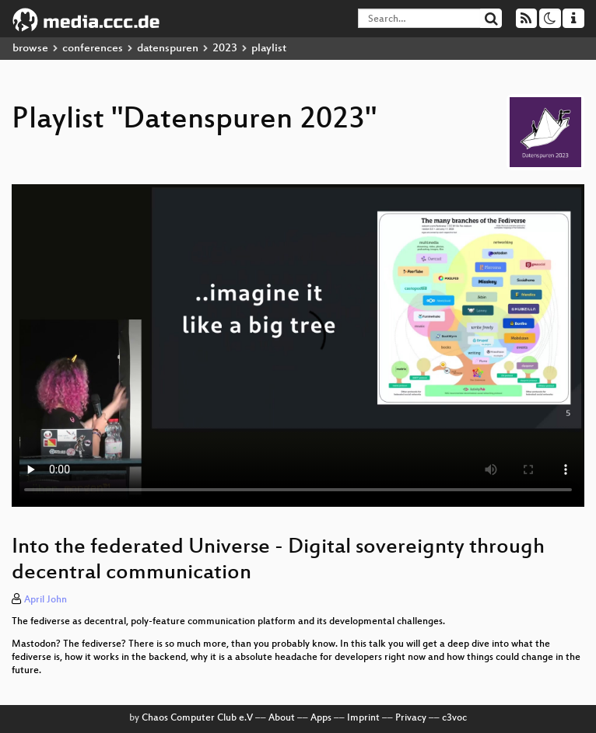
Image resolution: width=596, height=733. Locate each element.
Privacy (410, 718)
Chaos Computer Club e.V (197, 718)
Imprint (363, 718)
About (281, 718)
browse (30, 48)
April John (45, 600)
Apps (320, 718)
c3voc (454, 718)
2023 (224, 48)
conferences (92, 48)
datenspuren (167, 48)
